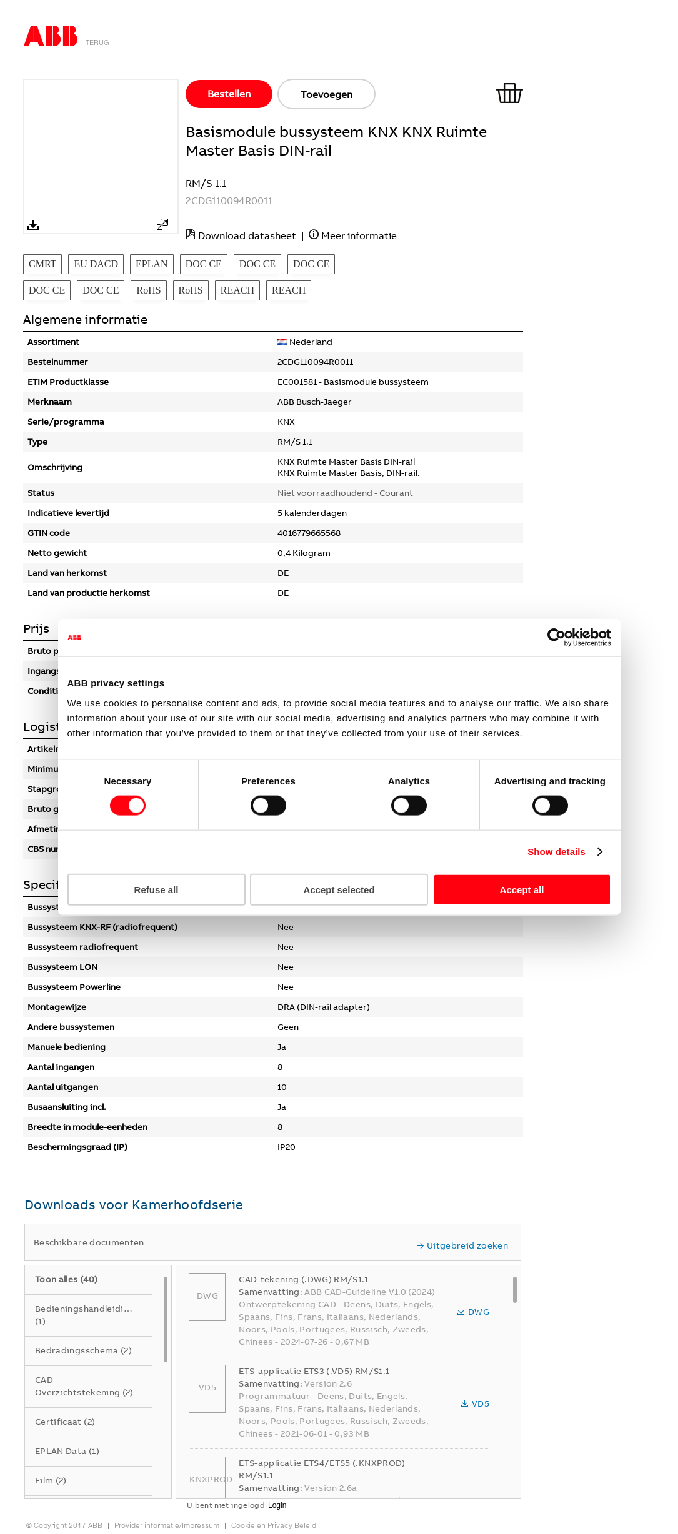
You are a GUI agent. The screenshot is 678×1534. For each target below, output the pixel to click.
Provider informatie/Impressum (166, 1525)
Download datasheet (247, 235)
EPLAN (152, 264)
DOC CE (204, 264)
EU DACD (96, 264)
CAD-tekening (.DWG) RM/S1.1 (303, 1279)
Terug (97, 42)
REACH (237, 290)
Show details (556, 851)
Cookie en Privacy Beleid (273, 1525)
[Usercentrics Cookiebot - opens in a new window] (556, 637)
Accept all (522, 889)
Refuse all (156, 889)
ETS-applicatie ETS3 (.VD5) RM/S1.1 (314, 1371)
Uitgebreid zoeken (462, 1245)
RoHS (148, 290)
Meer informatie (359, 235)
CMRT (42, 264)
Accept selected (338, 889)
